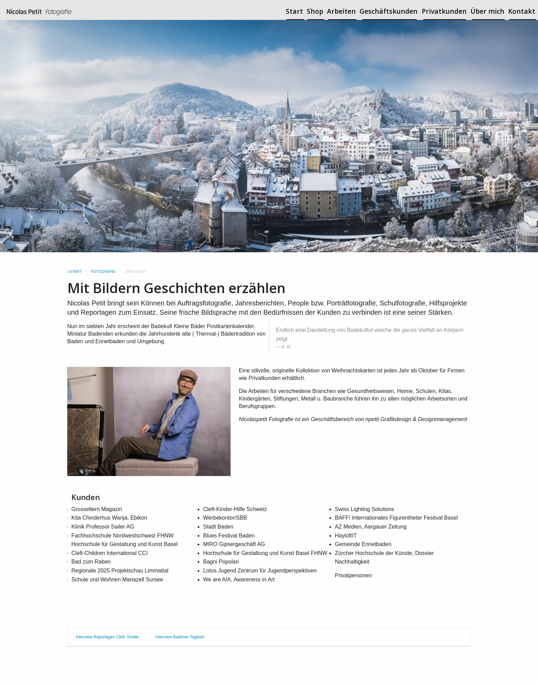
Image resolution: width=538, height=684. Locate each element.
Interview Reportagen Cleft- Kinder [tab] (107, 637)
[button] (267, 272)
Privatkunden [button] (444, 11)
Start (294, 11)
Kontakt (521, 11)
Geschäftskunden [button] (389, 11)
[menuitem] (39, 12)
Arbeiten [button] (341, 11)
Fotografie (103, 271)
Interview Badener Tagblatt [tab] (179, 637)
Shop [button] (315, 11)
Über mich (487, 11)
